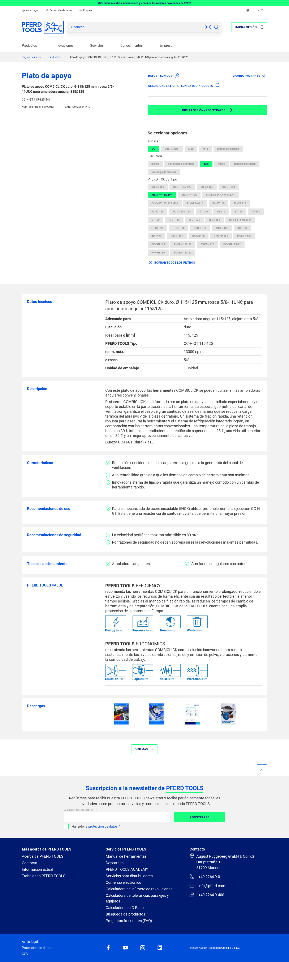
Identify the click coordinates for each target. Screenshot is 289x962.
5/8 (153, 148)
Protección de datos (59, 10)
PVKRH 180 (158, 252)
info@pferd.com (207, 885)
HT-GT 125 (157, 228)
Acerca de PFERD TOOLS (42, 856)
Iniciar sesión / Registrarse (207, 110)
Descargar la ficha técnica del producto (184, 85)
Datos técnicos (163, 75)
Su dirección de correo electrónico (79, 810)
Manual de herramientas (126, 856)
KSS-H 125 (177, 236)
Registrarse (199, 817)
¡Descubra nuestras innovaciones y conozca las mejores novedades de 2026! (144, 3)
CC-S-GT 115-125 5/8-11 (220, 195)
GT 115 (221, 211)
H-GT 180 (214, 219)
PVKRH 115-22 (182, 244)
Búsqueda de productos (125, 914)
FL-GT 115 (240, 203)
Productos (29, 46)
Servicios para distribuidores (129, 876)
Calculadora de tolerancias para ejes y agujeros (137, 898)
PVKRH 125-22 (232, 244)
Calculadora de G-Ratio (125, 907)
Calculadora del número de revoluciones (139, 889)
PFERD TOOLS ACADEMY (127, 869)
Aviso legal (30, 10)
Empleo (85, 10)
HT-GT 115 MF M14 (240, 219)
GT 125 (238, 211)
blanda (155, 163)
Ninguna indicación (228, 148)
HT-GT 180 (179, 228)
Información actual (37, 869)
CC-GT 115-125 (182, 187)
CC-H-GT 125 (189, 195)
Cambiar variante (250, 75)
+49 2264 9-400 (207, 894)
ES (260, 10)
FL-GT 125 (157, 211)
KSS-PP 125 (221, 236)
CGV (25, 954)
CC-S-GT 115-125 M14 (164, 203)
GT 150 (256, 211)
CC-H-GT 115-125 (161, 195)
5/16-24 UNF (171, 148)
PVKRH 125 (207, 244)
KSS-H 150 (198, 236)
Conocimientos (131, 46)
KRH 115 (242, 228)
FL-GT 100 (218, 203)
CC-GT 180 (228, 187)
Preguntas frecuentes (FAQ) (129, 920)
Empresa (165, 46)
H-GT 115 (174, 219)
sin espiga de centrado (164, 172)
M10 (191, 148)
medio (221, 163)
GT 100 (204, 211)
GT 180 (155, 219)
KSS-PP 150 (244, 236)
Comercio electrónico (123, 882)
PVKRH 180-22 (182, 252)
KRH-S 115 (200, 228)
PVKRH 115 (158, 244)
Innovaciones (63, 46)
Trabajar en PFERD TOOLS (43, 876)
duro (206, 163)
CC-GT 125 (206, 187)
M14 (205, 148)
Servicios (97, 46)
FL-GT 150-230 (181, 211)
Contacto (29, 863)
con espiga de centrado (181, 163)
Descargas (115, 863)
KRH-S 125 (222, 228)
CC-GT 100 (157, 187)
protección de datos (102, 826)
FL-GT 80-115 (195, 203)
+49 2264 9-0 (205, 876)
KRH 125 (156, 236)
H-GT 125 (194, 219)
